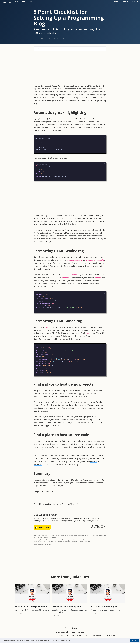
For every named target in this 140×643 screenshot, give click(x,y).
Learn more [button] (65, 640)
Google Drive (39, 405)
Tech (16, 2)
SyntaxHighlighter (61, 233)
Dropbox (100, 402)
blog (50, 38)
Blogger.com (39, 396)
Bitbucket (38, 464)
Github (93, 461)
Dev (23, 2)
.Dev (6, 2)
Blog (30, 2)
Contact (135, 2)
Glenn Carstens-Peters (57, 504)
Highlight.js (46, 233)
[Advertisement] (70, 66)
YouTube (116, 2)
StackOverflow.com (42, 339)
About (125, 2)
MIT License (54, 537)
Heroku (68, 405)
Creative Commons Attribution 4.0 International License (87, 535)
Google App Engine (55, 405)
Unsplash (74, 504)
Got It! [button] (134, 640)
